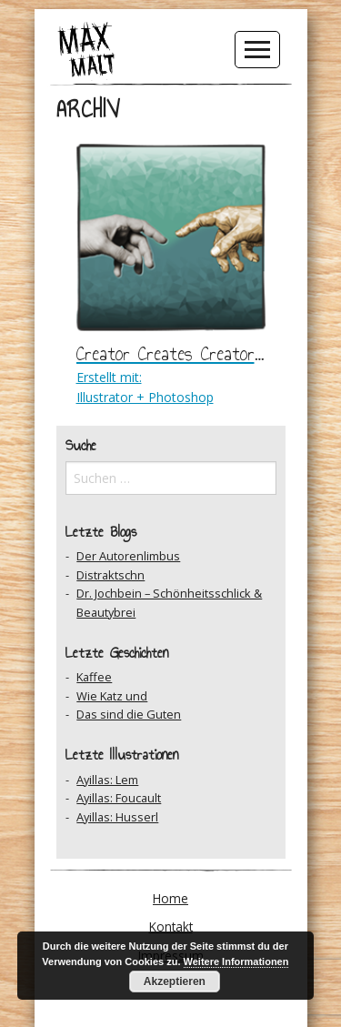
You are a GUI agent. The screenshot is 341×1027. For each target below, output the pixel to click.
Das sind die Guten (128, 714)
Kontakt (171, 926)
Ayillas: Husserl (117, 817)
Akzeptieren (175, 981)
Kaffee (94, 677)
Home (170, 898)
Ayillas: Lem (107, 779)
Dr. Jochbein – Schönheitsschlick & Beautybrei (169, 602)
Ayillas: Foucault (118, 798)
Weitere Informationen (236, 961)
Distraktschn (110, 575)
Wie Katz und (111, 696)
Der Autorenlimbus (128, 556)
